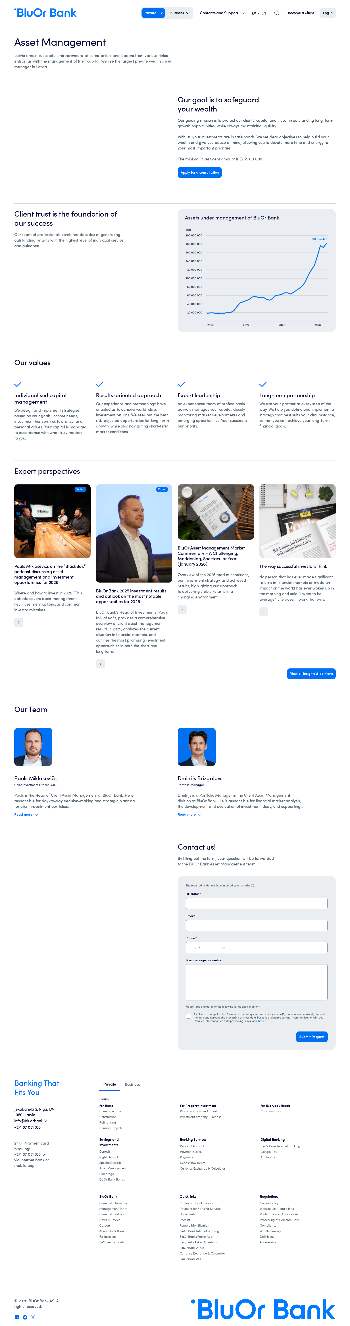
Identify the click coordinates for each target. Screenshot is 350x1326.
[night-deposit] (108, 1157)
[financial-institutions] (113, 1214)
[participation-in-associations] (279, 1214)
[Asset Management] (113, 1168)
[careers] (104, 1225)
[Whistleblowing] (270, 1231)
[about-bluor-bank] (111, 1231)
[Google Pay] (268, 1151)
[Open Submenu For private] (160, 13)
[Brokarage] (106, 1174)
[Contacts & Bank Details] (196, 1203)
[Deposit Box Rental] (193, 1163)
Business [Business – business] (177, 13)
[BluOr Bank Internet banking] (199, 1231)
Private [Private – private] (150, 13)
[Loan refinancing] (107, 1122)
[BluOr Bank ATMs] (192, 1248)
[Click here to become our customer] (301, 13)
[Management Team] (113, 1208)
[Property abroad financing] (198, 1111)
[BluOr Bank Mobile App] (196, 1236)
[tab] (109, 1084)
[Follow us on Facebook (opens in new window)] (25, 1317)
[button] (312, 1036)
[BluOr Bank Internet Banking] (280, 1146)
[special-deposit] (110, 1162)
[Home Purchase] (110, 1111)
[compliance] (268, 1225)
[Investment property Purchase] (200, 1117)
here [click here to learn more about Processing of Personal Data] (261, 1021)
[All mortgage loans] (106, 1105)
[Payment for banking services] (200, 1208)
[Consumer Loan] (271, 1111)
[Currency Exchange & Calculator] (202, 1168)
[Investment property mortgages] (198, 1105)
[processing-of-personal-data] (279, 1220)
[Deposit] (104, 1151)
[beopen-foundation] (113, 1242)
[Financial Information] (114, 1203)
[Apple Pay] (267, 1157)
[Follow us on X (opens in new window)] (33, 1317)
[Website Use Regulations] (277, 1208)
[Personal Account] (192, 1146)
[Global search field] (276, 13)
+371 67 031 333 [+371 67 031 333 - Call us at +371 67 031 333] (27, 1127)
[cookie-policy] (269, 1203)
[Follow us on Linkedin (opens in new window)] (17, 1317)
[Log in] (328, 13)
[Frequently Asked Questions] (199, 1242)
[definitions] (267, 1236)
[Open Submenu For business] (188, 13)
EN (263, 13)
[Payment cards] (191, 1151)
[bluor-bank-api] (190, 1259)
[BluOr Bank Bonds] (112, 1179)
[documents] (187, 1214)
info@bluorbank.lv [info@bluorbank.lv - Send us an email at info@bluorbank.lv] (30, 1120)
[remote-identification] (194, 1225)
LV (254, 13)
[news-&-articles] (109, 1220)
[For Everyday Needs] (275, 1105)
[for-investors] (107, 1236)
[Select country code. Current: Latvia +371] (207, 947)
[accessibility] (268, 1242)
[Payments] (187, 1157)
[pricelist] (185, 1220)
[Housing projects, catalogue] (110, 1128)
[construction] (108, 1117)
